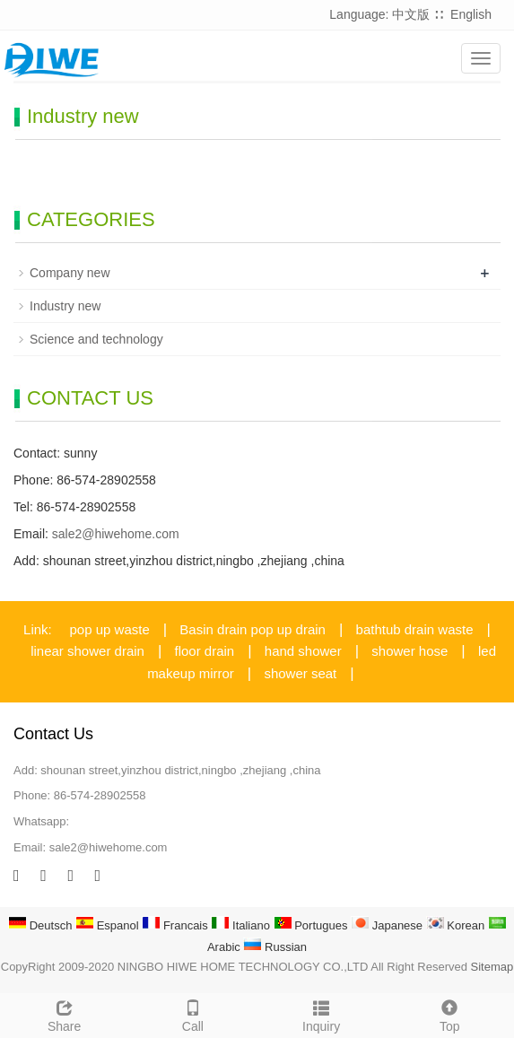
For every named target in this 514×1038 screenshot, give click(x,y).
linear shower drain (87, 651)
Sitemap (492, 966)
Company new (70, 273)
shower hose (409, 651)
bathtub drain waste (415, 629)
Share (64, 1014)
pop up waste (110, 629)
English (471, 14)
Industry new (65, 306)
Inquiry (321, 1014)
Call (192, 1014)
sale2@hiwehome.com (115, 534)
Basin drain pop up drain (252, 629)
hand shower (303, 651)
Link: (37, 629)
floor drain (205, 651)
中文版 (411, 14)
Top (450, 1014)
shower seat (300, 673)
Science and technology (96, 339)
